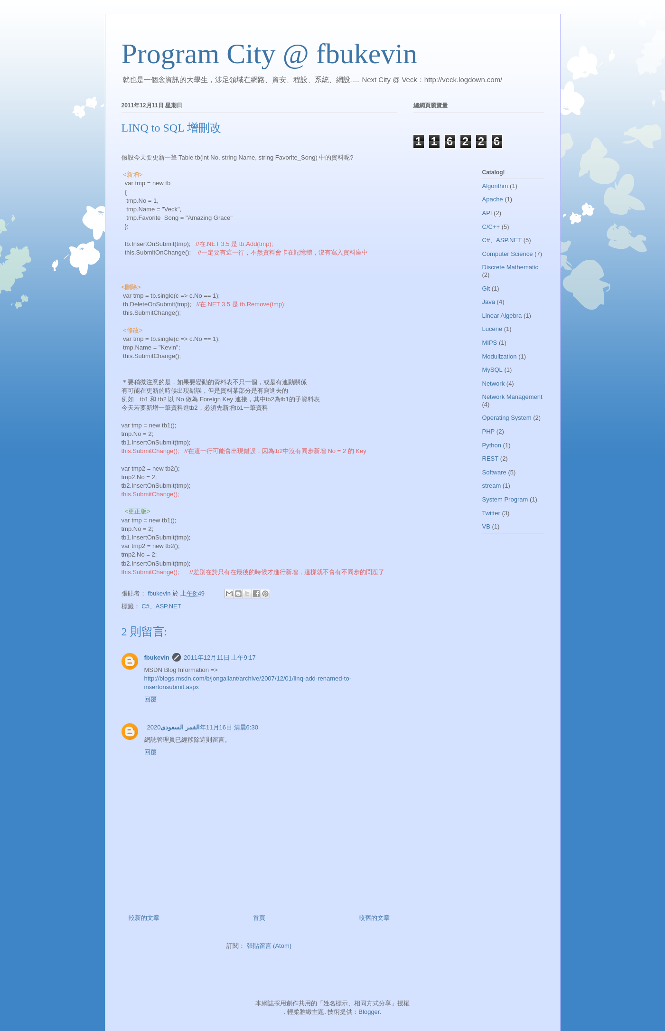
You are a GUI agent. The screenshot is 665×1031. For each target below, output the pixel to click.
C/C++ (491, 226)
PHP (488, 431)
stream (491, 485)
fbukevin (156, 657)
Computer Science (507, 253)
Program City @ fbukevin (270, 53)
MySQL (492, 369)
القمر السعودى (180, 727)
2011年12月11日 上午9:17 (220, 657)
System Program (505, 499)
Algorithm (495, 185)
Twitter (491, 513)
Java (488, 301)
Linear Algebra (502, 315)
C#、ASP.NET (161, 606)
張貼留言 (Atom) (269, 945)
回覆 (150, 699)
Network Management (512, 396)
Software (494, 472)
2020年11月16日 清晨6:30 (202, 727)
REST (490, 458)
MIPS (489, 342)
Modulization (499, 356)
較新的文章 (144, 917)
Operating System (507, 417)
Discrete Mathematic (510, 267)
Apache (492, 199)
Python (491, 445)
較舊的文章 (374, 917)
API (487, 213)
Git (486, 288)
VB (486, 526)
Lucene (492, 328)
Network (493, 383)
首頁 (259, 917)
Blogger (368, 1011)
